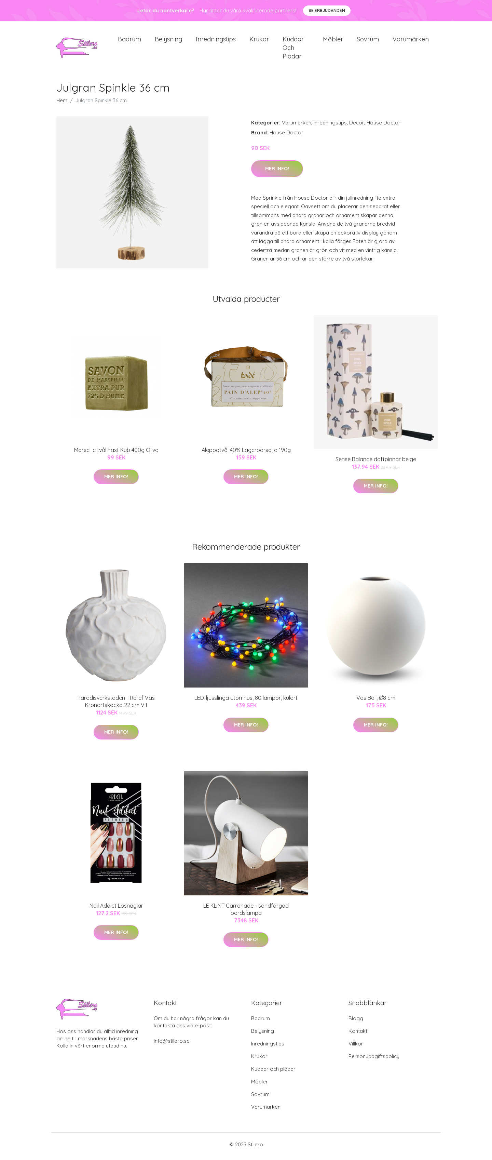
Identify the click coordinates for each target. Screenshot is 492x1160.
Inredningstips (216, 41)
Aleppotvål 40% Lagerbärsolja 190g (246, 453)
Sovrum (368, 41)
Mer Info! (277, 172)
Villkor (355, 1047)
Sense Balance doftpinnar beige (376, 462)
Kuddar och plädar (293, 49)
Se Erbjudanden (327, 10)
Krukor (259, 41)
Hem (61, 104)
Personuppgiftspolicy (373, 1060)
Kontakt (357, 1034)
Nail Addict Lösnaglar (116, 909)
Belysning (168, 41)
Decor (356, 126)
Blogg (355, 1022)
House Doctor (383, 126)
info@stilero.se (172, 1044)
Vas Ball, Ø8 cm (375, 701)
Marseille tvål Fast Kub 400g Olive (116, 453)
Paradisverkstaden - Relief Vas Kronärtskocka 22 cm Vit (116, 705)
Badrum (129, 41)
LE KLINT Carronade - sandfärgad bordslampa (246, 913)
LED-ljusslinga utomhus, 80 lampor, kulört (246, 701)
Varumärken (411, 41)
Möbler (333, 41)
